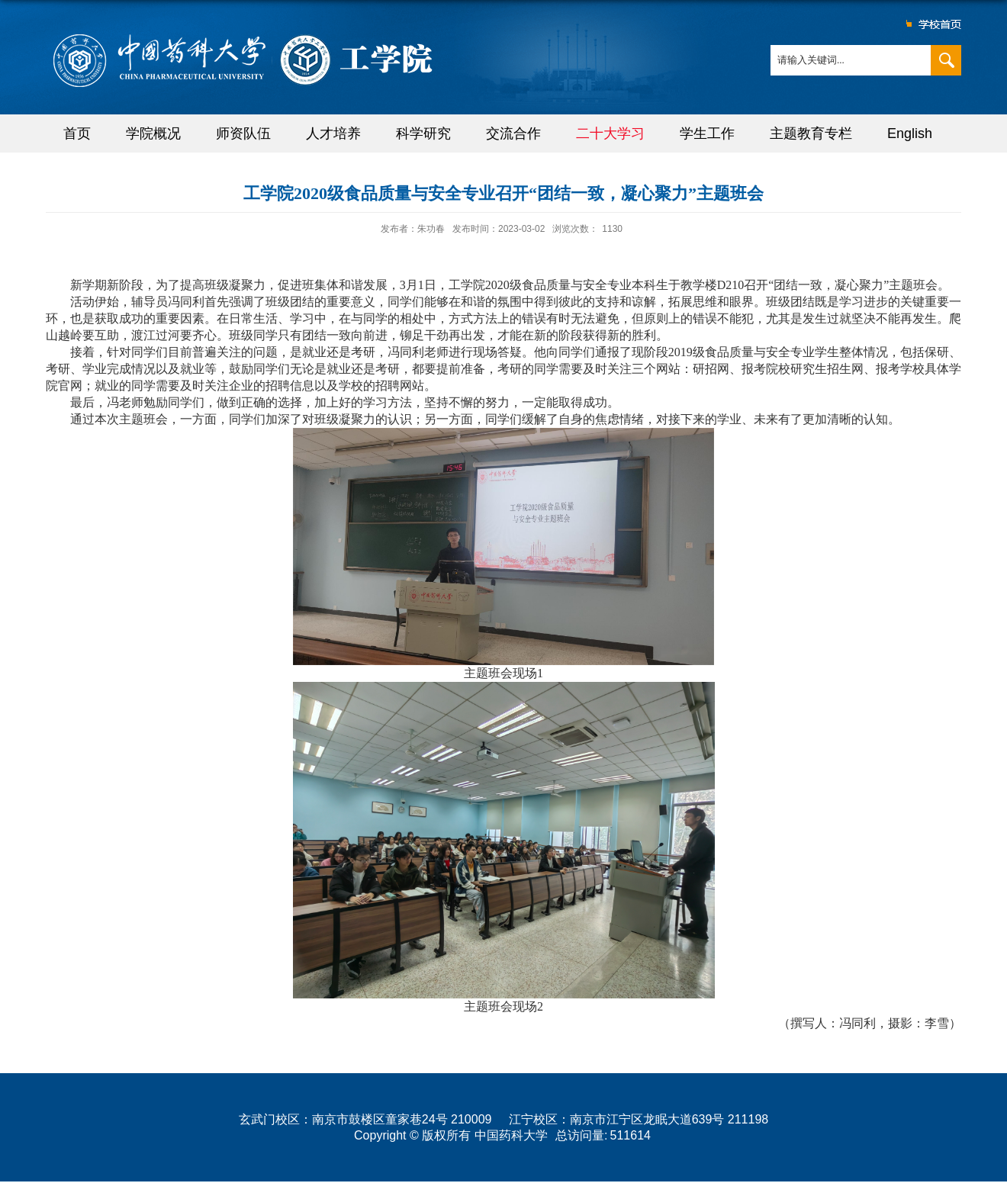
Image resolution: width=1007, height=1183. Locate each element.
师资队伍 (243, 133)
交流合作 (513, 133)
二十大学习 (610, 133)
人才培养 (333, 133)
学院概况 (153, 133)
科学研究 (423, 133)
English (909, 133)
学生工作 (707, 133)
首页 (77, 133)
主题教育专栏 (811, 133)
